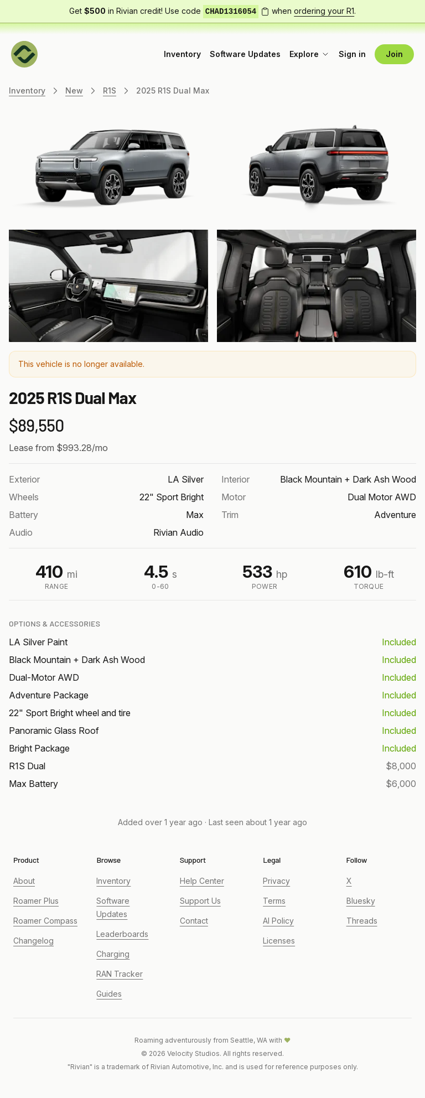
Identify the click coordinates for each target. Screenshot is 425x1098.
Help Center (202, 880)
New (74, 90)
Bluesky (360, 900)
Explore (309, 54)
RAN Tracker (119, 973)
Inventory (182, 54)
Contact (194, 920)
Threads (361, 920)
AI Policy (278, 920)
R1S (109, 90)
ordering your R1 (324, 10)
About (24, 880)
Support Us (200, 900)
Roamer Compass (45, 920)
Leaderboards (122, 934)
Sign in (352, 54)
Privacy (276, 880)
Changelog (33, 940)
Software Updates (245, 54)
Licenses (279, 940)
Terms (274, 900)
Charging (112, 954)
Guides (109, 993)
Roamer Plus (36, 900)
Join (394, 54)
